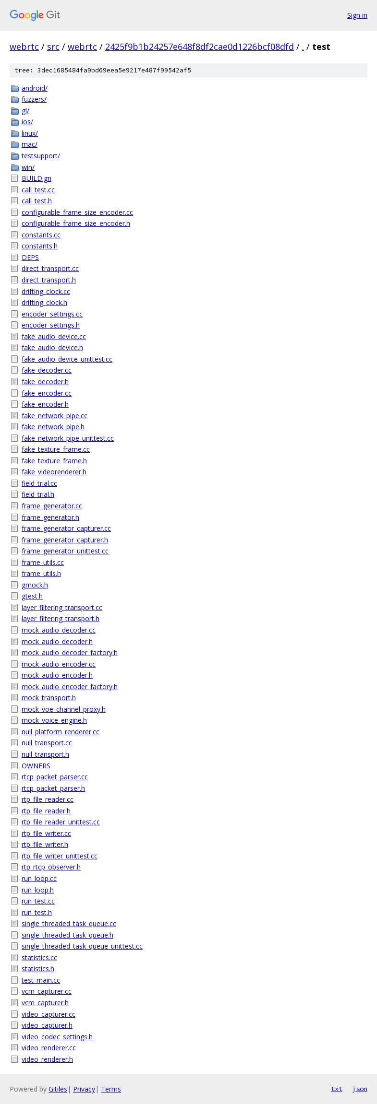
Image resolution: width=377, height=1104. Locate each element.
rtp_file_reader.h (46, 810)
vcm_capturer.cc (47, 991)
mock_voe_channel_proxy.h (64, 709)
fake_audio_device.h (52, 347)
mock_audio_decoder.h (57, 641)
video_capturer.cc (48, 1014)
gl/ (25, 110)
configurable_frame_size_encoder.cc (77, 212)
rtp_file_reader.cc (47, 799)
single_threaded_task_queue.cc (69, 923)
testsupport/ (41, 155)
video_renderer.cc (49, 1047)
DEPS (30, 257)
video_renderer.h (47, 1059)
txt (336, 1088)
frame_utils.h (41, 573)
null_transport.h (45, 754)
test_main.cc (41, 980)
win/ (28, 167)
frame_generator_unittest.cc (65, 550)
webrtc (24, 46)
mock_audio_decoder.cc (59, 629)
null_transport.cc (47, 742)
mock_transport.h (49, 697)
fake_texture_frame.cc (56, 449)
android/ (35, 88)
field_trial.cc (39, 483)
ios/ (27, 121)
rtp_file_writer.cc (46, 833)
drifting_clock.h (44, 302)
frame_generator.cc (52, 505)
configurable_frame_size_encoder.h (76, 223)
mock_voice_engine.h (54, 720)
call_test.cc (38, 189)
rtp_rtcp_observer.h (51, 866)
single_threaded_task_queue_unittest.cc (82, 946)
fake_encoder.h (45, 404)
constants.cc (41, 234)
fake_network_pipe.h (53, 426)
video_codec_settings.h (57, 1036)
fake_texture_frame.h (54, 460)
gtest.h (32, 595)
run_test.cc (38, 900)
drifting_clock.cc (46, 291)
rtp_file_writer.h (45, 844)
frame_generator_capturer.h (65, 539)
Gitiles (58, 1088)
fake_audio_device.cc (54, 336)
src (53, 46)
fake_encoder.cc (47, 393)
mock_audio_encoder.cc (59, 664)
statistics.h (38, 968)
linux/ (30, 133)
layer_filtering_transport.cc (62, 607)
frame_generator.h (50, 517)
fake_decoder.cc (47, 370)
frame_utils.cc (43, 562)
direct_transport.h (49, 279)
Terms (111, 1088)
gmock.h (35, 584)
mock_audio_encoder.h (57, 675)
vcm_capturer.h (45, 1002)
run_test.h (37, 912)
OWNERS (36, 765)
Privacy (84, 1088)
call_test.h (37, 200)
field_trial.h (38, 494)
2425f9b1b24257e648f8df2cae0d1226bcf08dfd (199, 46)
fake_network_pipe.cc (54, 415)
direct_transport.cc (50, 268)
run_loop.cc (39, 878)
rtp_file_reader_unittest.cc (61, 821)
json (359, 1088)
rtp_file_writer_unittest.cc (59, 855)
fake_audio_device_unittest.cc (67, 359)
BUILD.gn (36, 178)
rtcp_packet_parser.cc (55, 776)
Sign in (357, 15)
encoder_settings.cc (52, 313)
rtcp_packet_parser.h (53, 788)
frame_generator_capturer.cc (66, 528)
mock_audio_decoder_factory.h (70, 652)
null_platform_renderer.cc (60, 731)
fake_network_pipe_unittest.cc (68, 438)
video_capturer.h (47, 1025)
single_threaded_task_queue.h (67, 935)
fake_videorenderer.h (54, 471)
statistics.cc (39, 957)
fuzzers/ (34, 99)
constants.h (40, 245)
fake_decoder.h (45, 381)
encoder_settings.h (51, 324)
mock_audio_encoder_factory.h (70, 686)
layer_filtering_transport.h (60, 618)
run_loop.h (38, 889)
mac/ (29, 144)
